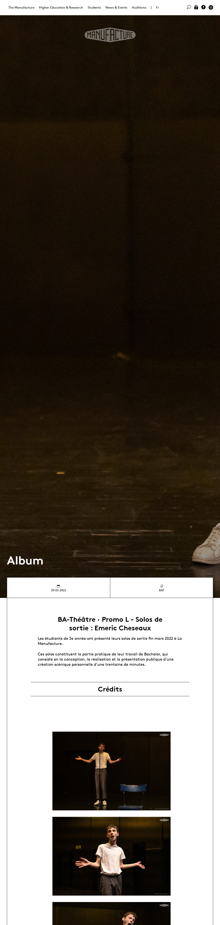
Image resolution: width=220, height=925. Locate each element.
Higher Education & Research (61, 7)
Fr (157, 7)
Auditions (139, 7)
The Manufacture (21, 7)
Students (94, 7)
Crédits (110, 689)
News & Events (116, 7)
